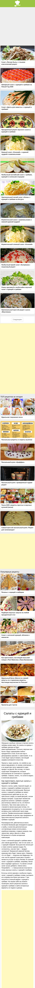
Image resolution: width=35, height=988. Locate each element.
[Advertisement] (17, 25)
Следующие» (17, 319)
